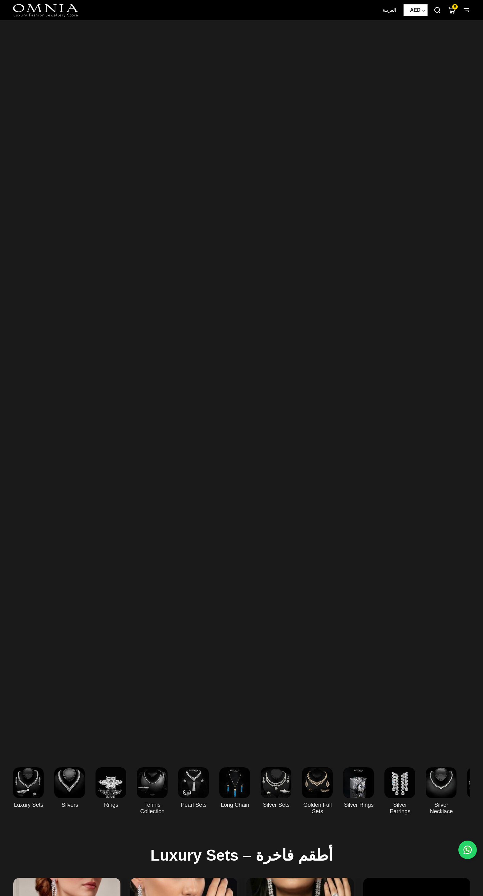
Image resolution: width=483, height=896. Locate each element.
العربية (389, 10)
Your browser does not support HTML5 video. (241, 387)
